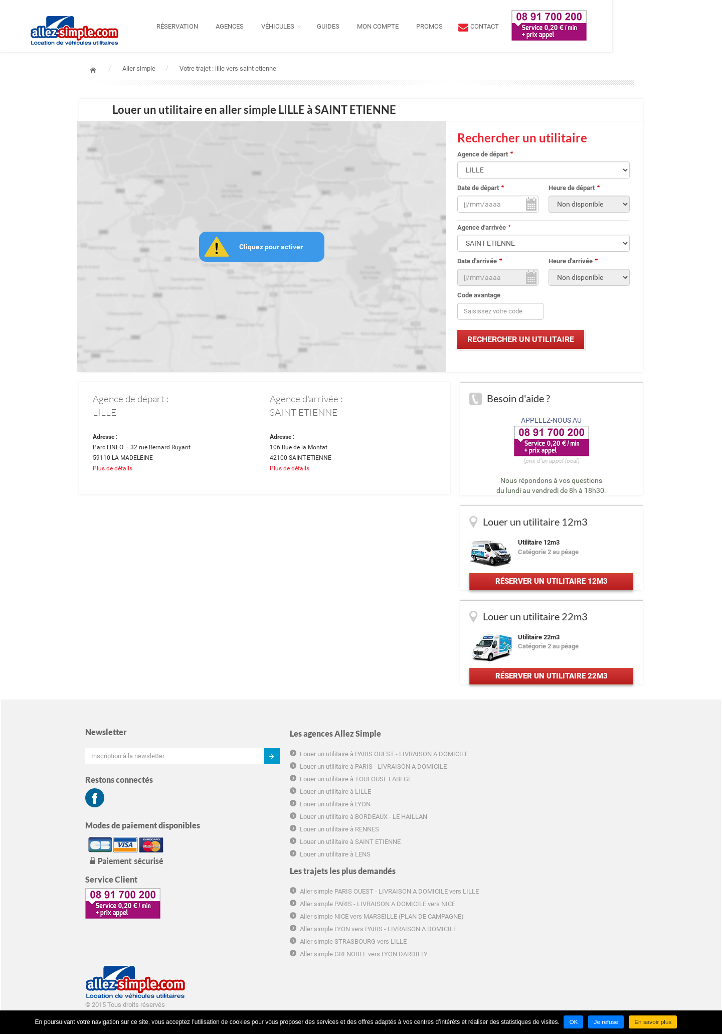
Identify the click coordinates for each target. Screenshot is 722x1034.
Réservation (232, 26)
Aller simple (138, 68)
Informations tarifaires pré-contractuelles (564, 840)
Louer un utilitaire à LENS (271, 895)
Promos (484, 26)
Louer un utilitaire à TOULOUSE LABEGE (291, 811)
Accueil (93, 70)
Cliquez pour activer (272, 247)
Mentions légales (530, 878)
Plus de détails (115, 472)
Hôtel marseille (527, 939)
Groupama (521, 926)
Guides (383, 26)
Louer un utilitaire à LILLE (271, 823)
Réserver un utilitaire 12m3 (550, 587)
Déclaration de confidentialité (547, 865)
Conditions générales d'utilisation (553, 816)
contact (539, 26)
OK (573, 1022)
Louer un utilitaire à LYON (271, 836)
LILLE (107, 413)
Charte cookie (526, 853)
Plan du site (522, 890)
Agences (285, 26)
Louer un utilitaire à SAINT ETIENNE (286, 883)
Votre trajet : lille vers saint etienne (227, 68)
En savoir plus (653, 1022)
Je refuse (606, 1022)
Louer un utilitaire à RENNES (275, 870)
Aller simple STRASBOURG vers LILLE (429, 854)
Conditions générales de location (552, 828)
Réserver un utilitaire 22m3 (550, 688)
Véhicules (332, 26)
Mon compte (433, 26)
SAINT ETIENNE (303, 413)
